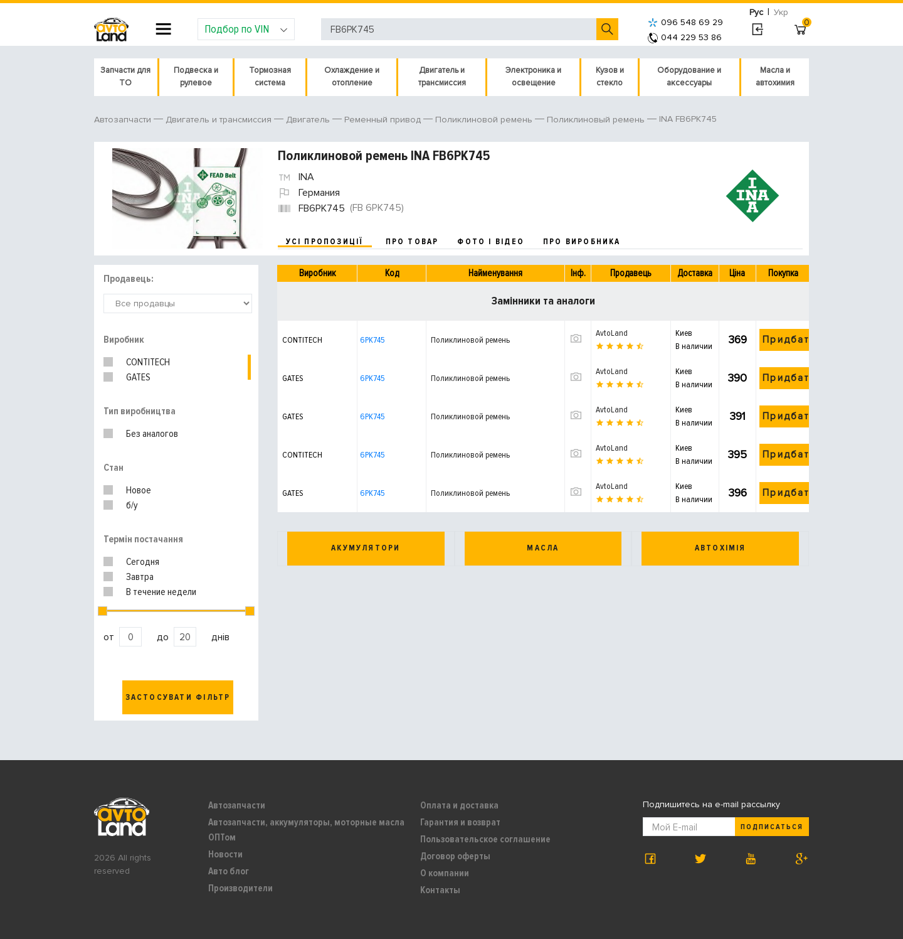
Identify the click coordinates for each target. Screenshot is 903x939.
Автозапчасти (236, 805)
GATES (138, 377)
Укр (781, 12)
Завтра (140, 577)
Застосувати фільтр (178, 697)
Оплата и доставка (459, 805)
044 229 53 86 (685, 37)
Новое (138, 490)
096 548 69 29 (685, 22)
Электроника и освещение (533, 76)
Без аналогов (152, 433)
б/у (132, 505)
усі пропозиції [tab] (325, 242)
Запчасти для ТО (125, 76)
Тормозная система (270, 76)
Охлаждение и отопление (351, 76)
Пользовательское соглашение (485, 839)
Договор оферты (455, 856)
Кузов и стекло (610, 76)
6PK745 (372, 340)
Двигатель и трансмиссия (442, 76)
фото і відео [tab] (490, 242)
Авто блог (228, 871)
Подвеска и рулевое (196, 76)
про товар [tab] (412, 242)
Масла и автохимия (775, 76)
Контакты (440, 890)
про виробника (582, 242)
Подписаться (772, 827)
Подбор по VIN (246, 29)
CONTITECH (148, 362)
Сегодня (142, 561)
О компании (444, 873)
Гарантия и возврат (460, 822)
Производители (240, 888)
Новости (225, 854)
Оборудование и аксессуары (689, 76)
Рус (756, 12)
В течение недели (161, 592)
